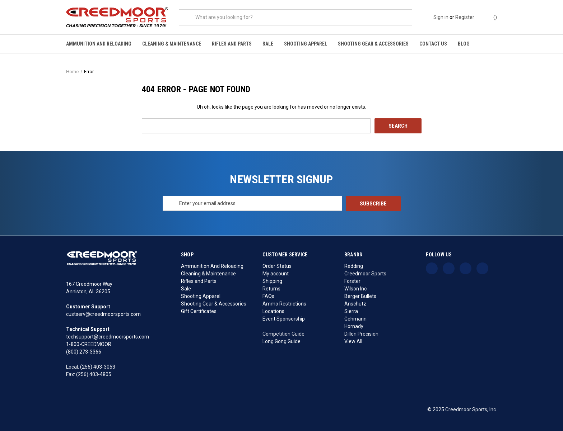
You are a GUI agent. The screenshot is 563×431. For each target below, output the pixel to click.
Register (464, 17)
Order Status (277, 265)
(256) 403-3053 (97, 366)
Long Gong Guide (281, 341)
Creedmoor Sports (365, 273)
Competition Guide (283, 333)
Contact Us (433, 44)
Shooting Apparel (305, 44)
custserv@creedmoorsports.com (103, 314)
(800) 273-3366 (83, 351)
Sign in (440, 17)
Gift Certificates (199, 310)
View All (353, 341)
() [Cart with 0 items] (492, 17)
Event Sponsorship (283, 318)
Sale (267, 44)
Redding (353, 265)
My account (275, 273)
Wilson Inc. (356, 288)
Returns (271, 288)
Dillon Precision (361, 333)
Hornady (353, 325)
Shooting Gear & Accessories (373, 44)
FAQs (268, 295)
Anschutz (355, 303)
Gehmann (355, 318)
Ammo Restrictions (284, 303)
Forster (352, 280)
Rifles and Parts (232, 44)
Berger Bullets (360, 295)
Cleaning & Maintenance (171, 44)
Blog (464, 44)
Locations (273, 310)
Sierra (351, 310)
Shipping (272, 280)
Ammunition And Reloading (98, 44)
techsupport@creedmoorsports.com (107, 336)
